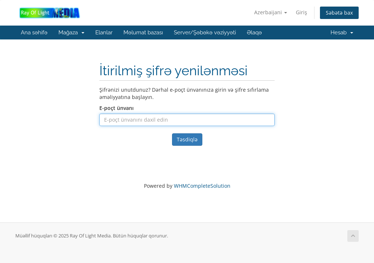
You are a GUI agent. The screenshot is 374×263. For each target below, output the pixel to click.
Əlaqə (254, 32)
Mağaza (71, 32)
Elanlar (103, 32)
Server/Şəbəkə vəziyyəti (205, 32)
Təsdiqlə (187, 139)
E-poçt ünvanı (116, 107)
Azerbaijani (270, 12)
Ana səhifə (34, 32)
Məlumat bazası (143, 32)
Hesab (342, 32)
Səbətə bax (339, 12)
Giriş (301, 12)
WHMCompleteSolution (202, 185)
